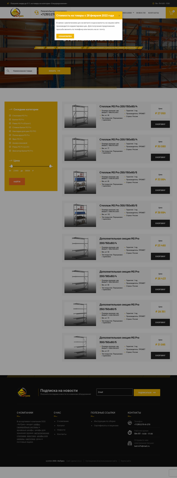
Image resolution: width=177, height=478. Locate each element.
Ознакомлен (65, 36)
